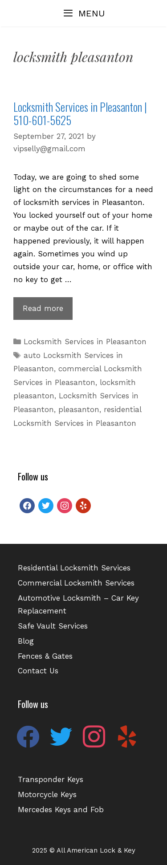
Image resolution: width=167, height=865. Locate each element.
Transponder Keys (50, 779)
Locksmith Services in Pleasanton (85, 341)
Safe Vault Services (53, 625)
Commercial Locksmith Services (76, 582)
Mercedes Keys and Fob (61, 809)
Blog (26, 641)
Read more (48, 311)
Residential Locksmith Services (74, 567)
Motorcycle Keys (47, 794)
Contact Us (38, 670)
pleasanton (78, 409)
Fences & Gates (45, 656)
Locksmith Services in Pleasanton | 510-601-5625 (80, 113)
